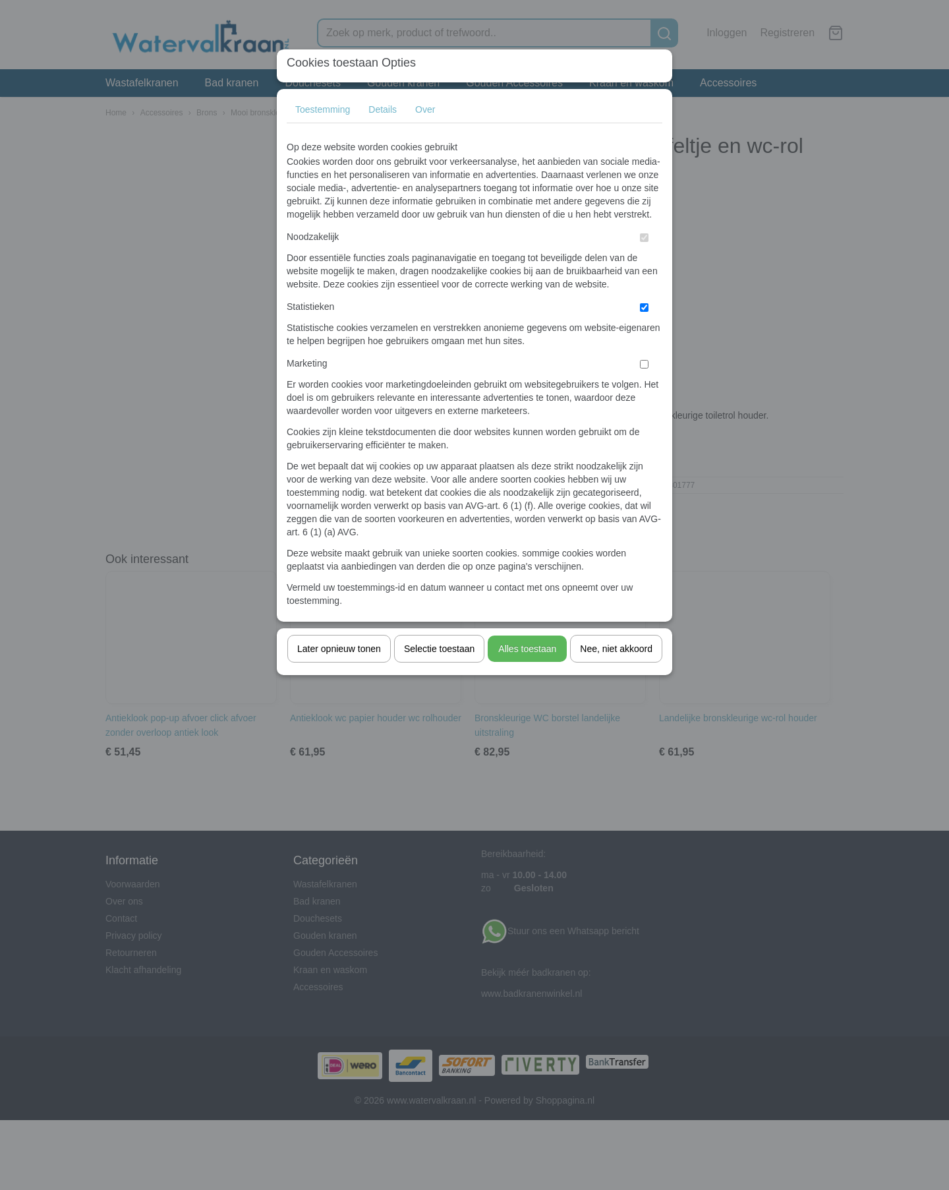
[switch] (644, 237)
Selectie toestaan (439, 648)
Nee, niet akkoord (616, 648)
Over (425, 109)
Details (382, 109)
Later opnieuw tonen (339, 648)
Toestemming (322, 109)
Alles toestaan (527, 648)
